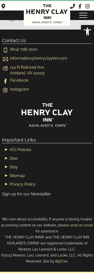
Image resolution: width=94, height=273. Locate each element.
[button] (87, 31)
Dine (14, 158)
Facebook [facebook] (15, 80)
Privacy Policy (23, 184)
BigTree (61, 261)
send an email (81, 225)
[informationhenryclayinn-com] (34, 58)
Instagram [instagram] (15, 89)
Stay (14, 167)
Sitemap (17, 175)
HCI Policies (20, 149)
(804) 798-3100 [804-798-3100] (19, 49)
